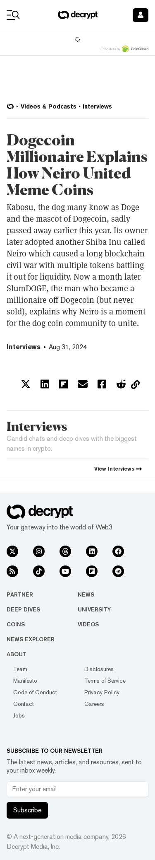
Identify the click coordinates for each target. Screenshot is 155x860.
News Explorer (31, 639)
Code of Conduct (35, 692)
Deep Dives (23, 609)
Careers (94, 704)
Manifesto (25, 680)
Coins (16, 624)
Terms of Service (105, 680)
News (86, 594)
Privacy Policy (101, 692)
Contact (23, 704)
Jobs (19, 715)
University (94, 609)
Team (20, 669)
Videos (88, 624)
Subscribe (27, 810)
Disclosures (99, 669)
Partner (20, 594)
